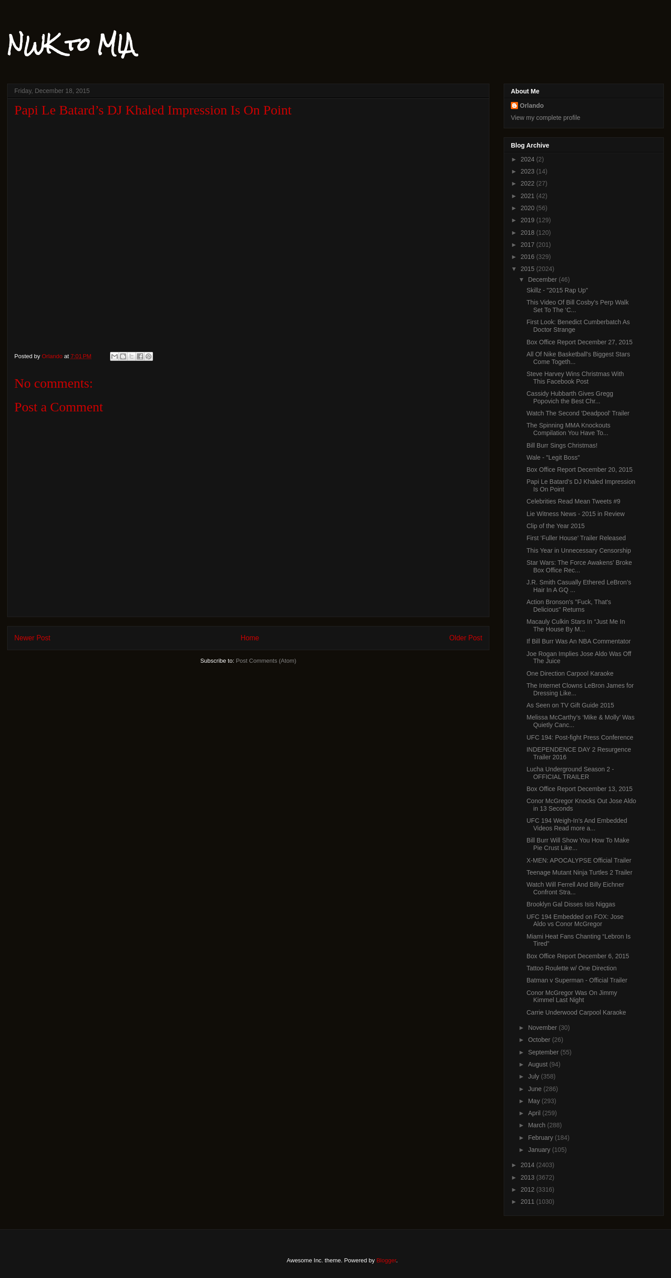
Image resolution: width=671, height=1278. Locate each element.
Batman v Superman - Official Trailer (577, 980)
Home (250, 638)
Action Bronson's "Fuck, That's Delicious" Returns (569, 605)
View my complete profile (545, 117)
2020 (528, 208)
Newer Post (32, 638)
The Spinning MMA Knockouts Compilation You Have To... (569, 429)
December (543, 279)
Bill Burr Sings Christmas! (562, 445)
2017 (528, 244)
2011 (528, 1201)
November (543, 1027)
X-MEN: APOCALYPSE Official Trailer (579, 860)
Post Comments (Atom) (266, 660)
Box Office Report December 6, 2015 (578, 956)
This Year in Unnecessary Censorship (579, 550)
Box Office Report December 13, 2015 (580, 788)
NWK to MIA (71, 44)
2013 (528, 1177)
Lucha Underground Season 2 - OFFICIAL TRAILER (570, 773)
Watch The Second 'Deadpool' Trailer (578, 413)
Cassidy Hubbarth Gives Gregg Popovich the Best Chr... (570, 397)
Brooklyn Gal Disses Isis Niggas (571, 904)
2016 (528, 256)
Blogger (386, 1260)
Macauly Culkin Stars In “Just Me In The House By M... (576, 625)
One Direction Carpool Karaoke (570, 673)
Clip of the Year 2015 (556, 525)
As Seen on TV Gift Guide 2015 (570, 705)
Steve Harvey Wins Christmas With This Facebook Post (575, 377)
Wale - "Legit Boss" (553, 457)
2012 (528, 1189)
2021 (528, 195)
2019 (528, 220)
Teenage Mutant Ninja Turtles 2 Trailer (580, 872)
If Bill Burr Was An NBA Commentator (579, 641)
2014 (528, 1164)
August (538, 1064)
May (534, 1100)
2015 (528, 268)
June (535, 1088)
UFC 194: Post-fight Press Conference (580, 737)
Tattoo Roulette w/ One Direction (572, 968)
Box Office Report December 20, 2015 (580, 469)
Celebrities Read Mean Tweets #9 (573, 501)
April (535, 1113)
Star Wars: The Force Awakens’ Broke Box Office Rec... (579, 566)
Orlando (532, 105)
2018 (528, 232)
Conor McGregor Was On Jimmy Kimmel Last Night (572, 996)
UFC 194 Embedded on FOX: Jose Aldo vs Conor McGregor (575, 920)
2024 (528, 159)
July (534, 1076)
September (544, 1052)
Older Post (465, 638)
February (541, 1137)
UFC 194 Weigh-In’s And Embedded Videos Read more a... (577, 824)
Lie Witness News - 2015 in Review (575, 513)
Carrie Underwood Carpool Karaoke (576, 1012)
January (540, 1149)
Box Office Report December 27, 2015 (580, 342)
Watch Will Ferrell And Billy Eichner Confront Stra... (575, 888)
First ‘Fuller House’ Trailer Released (576, 538)
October (540, 1039)
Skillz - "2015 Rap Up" (557, 290)
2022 (528, 183)
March (537, 1125)
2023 (528, 171)
